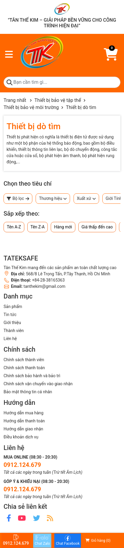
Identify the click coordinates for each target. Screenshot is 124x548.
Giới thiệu (12, 322)
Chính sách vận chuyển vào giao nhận (38, 383)
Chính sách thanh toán (24, 367)
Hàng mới (63, 227)
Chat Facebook (68, 540)
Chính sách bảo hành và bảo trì (32, 375)
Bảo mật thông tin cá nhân (28, 391)
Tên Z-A (38, 227)
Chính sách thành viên (24, 359)
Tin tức (10, 314)
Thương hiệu (53, 198)
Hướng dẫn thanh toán (24, 420)
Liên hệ (10, 338)
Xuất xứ (86, 198)
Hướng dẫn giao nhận (23, 429)
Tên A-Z (14, 227)
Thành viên (14, 330)
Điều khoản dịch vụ (21, 437)
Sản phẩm (13, 306)
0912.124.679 (22, 464)
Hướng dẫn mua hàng (23, 412)
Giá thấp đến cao (97, 227)
